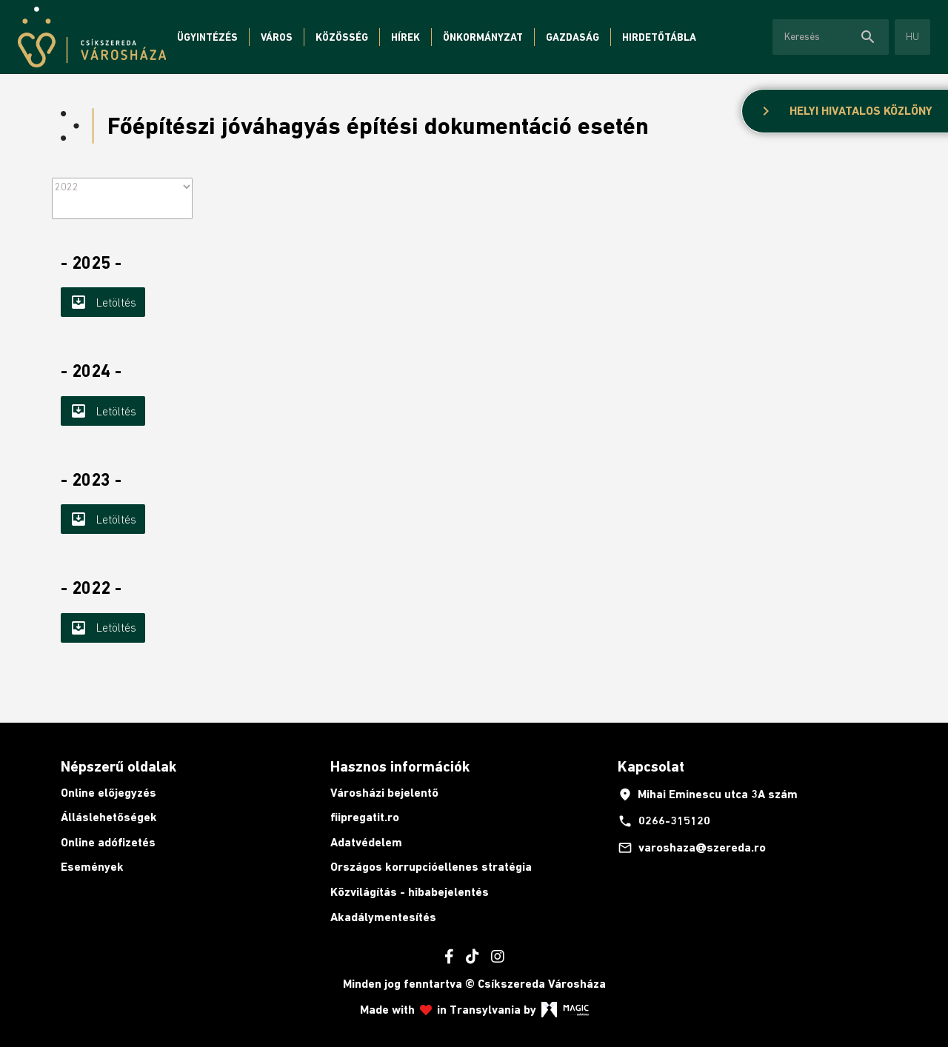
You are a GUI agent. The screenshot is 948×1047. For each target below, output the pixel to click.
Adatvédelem (366, 842)
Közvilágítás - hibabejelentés (409, 892)
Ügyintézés (207, 37)
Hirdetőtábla (659, 37)
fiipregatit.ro (364, 817)
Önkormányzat (483, 37)
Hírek (405, 37)
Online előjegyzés (108, 793)
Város (277, 37)
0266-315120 (664, 821)
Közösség (342, 37)
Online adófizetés (108, 842)
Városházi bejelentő (384, 793)
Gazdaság (572, 37)
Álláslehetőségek (109, 817)
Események (92, 867)
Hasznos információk (400, 766)
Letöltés (103, 302)
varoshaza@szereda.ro (692, 847)
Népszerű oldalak (118, 766)
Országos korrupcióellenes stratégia (431, 867)
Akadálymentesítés (383, 917)
